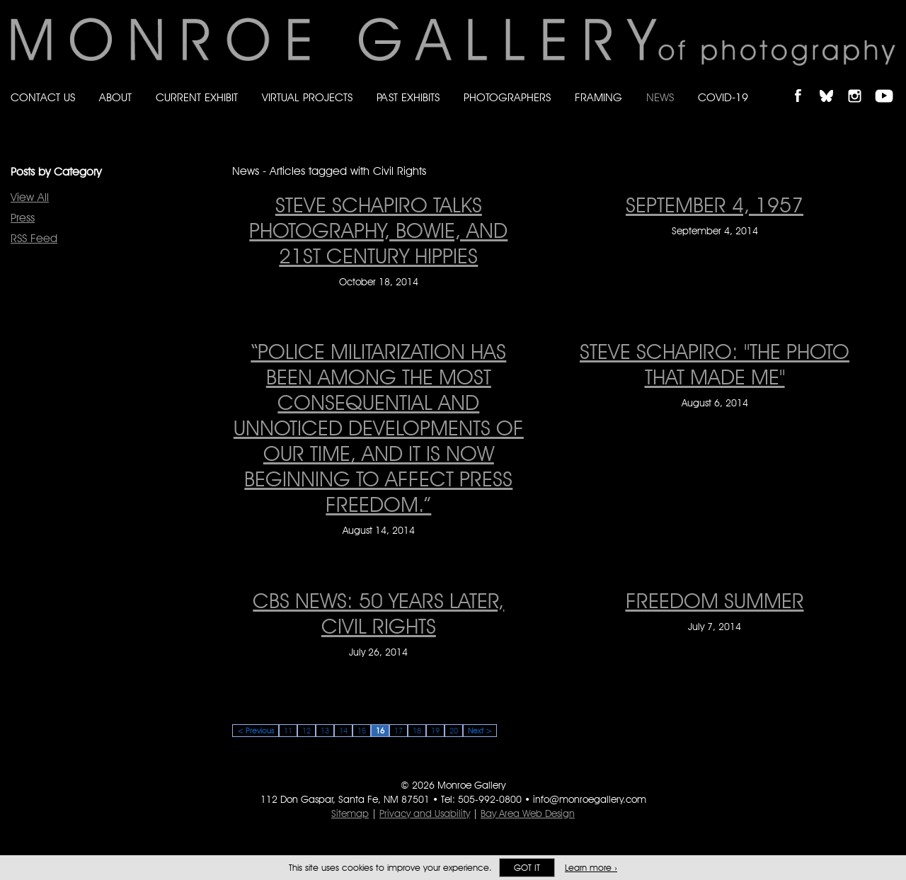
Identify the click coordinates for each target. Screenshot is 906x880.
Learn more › (591, 867)
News (660, 97)
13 (325, 731)
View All (30, 197)
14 (343, 731)
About (115, 97)
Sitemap (350, 813)
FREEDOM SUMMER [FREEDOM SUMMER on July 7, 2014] (715, 600)
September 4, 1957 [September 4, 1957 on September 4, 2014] (714, 204)
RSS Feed (34, 238)
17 (398, 731)
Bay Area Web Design (528, 813)
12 (306, 731)
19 (435, 731)
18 (417, 731)
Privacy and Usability (424, 813)
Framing (598, 97)
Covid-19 (723, 97)
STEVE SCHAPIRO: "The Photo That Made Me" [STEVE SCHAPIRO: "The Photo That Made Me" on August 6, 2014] (714, 363)
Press (23, 217)
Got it (527, 867)
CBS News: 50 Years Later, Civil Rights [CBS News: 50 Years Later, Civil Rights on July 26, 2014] (378, 613)
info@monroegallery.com (589, 799)
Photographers (507, 97)
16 (380, 731)
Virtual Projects (307, 97)
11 (288, 731)
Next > (480, 731)
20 (453, 731)
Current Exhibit (197, 97)
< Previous (255, 731)
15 (361, 731)
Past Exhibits (408, 97)
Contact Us (43, 97)
